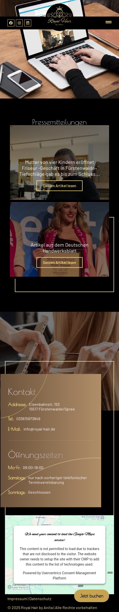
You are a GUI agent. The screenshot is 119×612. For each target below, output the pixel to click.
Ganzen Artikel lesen (59, 185)
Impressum (17, 598)
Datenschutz (40, 598)
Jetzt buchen (91, 595)
